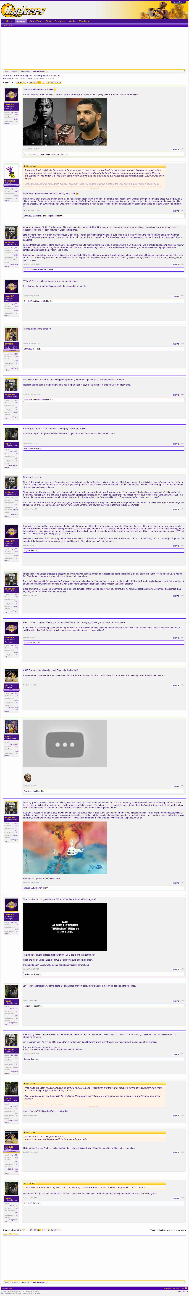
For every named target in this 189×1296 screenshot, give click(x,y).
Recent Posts (8, 25)
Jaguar (7, 444)
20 (35, 82)
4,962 (16, 250)
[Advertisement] (94, 47)
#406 (182, 394)
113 (17, 121)
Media (72, 21)
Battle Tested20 (40, 154)
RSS (186, 1288)
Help (173, 1288)
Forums (21, 21)
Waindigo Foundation (34, 1293)
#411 (182, 637)
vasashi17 (9, 104)
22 (43, 82)
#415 (182, 969)
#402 (182, 210)
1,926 (16, 454)
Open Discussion (20, 78)
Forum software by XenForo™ (21, 1291)
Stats (48, 21)
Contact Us (167, 1288)
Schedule (60, 21)
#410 (182, 595)
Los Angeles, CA (13, 465)
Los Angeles (14, 264)
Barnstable (40, 78)
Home (9, 21)
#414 (182, 882)
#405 (182, 343)
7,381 (16, 356)
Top (183, 1288)
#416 (182, 1000)
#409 (182, 545)
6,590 (16, 696)
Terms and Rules (182, 1291)
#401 (182, 149)
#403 (182, 264)
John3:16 (28, 154)
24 (52, 82)
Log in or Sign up (178, 2)
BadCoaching (30, 791)
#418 (182, 1115)
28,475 (16, 191)
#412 (182, 685)
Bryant (7, 736)
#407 (182, 443)
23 (47, 82)
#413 (182, 786)
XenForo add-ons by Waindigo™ (11, 1293)
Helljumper (56, 154)
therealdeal (9, 181)
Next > (58, 82)
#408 (182, 509)
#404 (182, 296)
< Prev (19, 82)
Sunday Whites (7, 1288)
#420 (182, 1198)
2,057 (16, 746)
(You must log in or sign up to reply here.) (168, 1230)
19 (31, 82)
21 (39, 82)
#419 (182, 1152)
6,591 (16, 114)
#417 (182, 1053)
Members (84, 21)
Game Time (35, 21)
